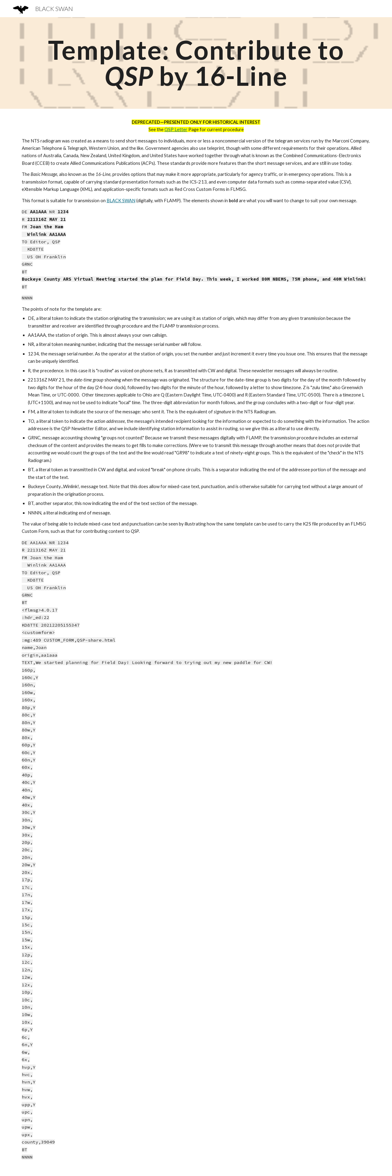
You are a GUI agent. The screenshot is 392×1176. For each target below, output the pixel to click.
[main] (196, 63)
